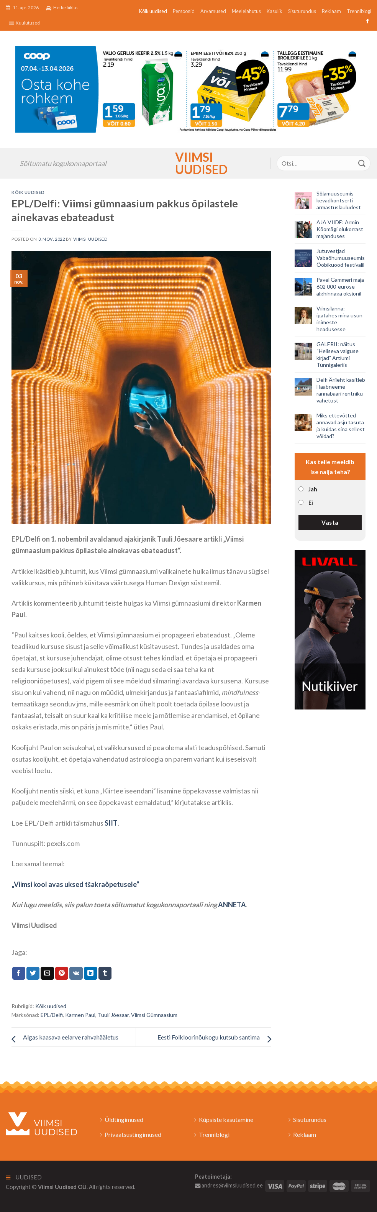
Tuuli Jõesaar (113, 1015)
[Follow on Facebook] (366, 21)
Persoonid (184, 11)
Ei (310, 502)
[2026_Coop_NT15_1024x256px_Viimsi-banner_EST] (188, 88)
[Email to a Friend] (47, 973)
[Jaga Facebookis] (18, 973)
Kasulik (274, 11)
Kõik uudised (153, 11)
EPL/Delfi (52, 1015)
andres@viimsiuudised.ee (229, 1185)
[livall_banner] (330, 628)
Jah (312, 489)
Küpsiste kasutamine (226, 1119)
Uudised (24, 1177)
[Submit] (362, 163)
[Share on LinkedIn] (90, 973)
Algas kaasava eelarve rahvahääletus (70, 1037)
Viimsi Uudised (188, 163)
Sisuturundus (302, 11)
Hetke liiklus (62, 8)
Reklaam (331, 11)
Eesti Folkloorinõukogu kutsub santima (208, 1037)
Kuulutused (24, 23)
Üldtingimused (124, 1119)
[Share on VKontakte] (76, 973)
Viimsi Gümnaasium (154, 1015)
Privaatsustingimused (133, 1134)
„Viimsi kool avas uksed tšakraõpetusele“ (75, 884)
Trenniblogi (359, 11)
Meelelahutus (246, 11)
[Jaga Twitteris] (32, 973)
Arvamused (213, 11)
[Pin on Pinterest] (61, 973)
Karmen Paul (80, 1015)
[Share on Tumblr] (104, 973)
